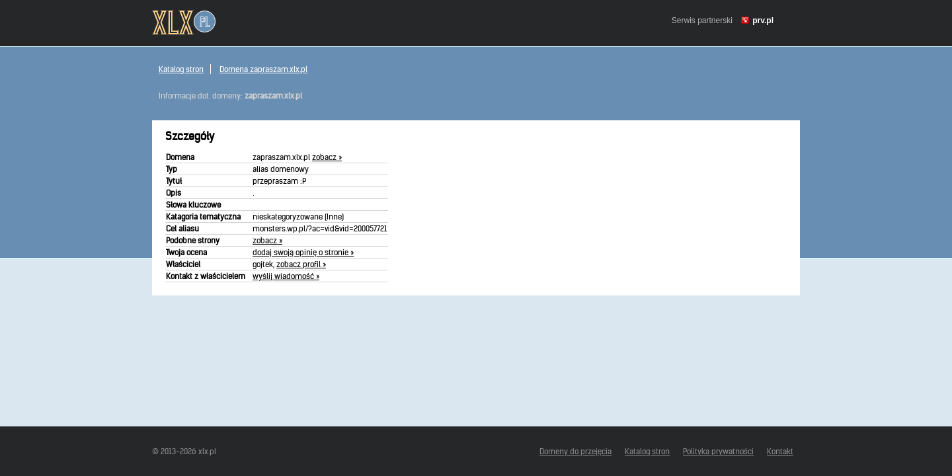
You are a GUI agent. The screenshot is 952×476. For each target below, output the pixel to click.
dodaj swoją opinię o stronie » (303, 252)
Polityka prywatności (718, 451)
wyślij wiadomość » (286, 276)
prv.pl (763, 20)
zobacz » (327, 157)
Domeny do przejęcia (575, 451)
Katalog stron (181, 69)
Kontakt (780, 451)
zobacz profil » (301, 264)
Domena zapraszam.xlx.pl (263, 69)
